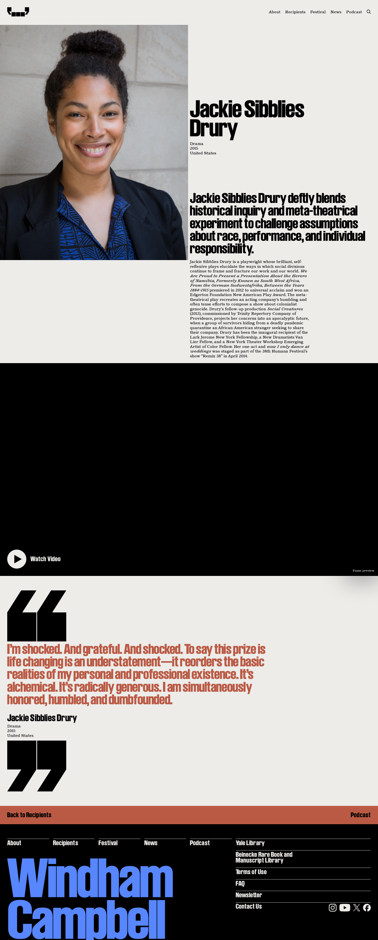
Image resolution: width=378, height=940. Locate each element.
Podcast (354, 11)
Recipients (295, 11)
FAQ (240, 883)
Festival (318, 11)
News (336, 11)
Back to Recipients (29, 815)
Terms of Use (251, 871)
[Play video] (189, 469)
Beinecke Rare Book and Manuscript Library (264, 857)
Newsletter (249, 894)
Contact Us (249, 906)
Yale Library (250, 842)
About (274, 11)
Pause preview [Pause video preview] (363, 570)
